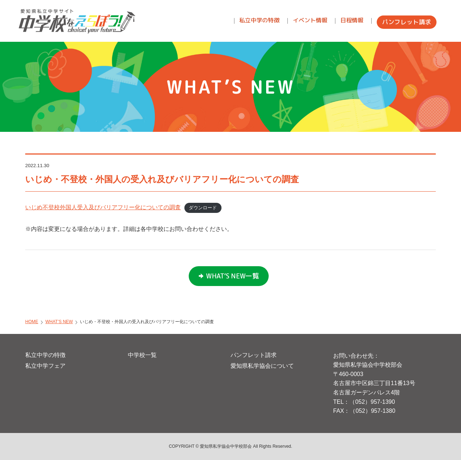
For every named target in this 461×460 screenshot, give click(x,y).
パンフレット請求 (253, 355)
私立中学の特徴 (45, 355)
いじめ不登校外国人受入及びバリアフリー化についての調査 (103, 207)
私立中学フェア (45, 366)
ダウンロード (203, 207)
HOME (31, 321)
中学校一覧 (142, 355)
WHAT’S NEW (59, 321)
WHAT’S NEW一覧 (232, 276)
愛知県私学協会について (262, 366)
